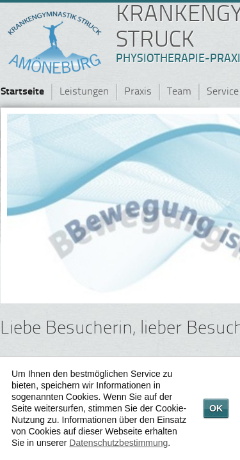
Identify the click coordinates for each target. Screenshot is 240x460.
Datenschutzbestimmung (118, 443)
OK (216, 408)
